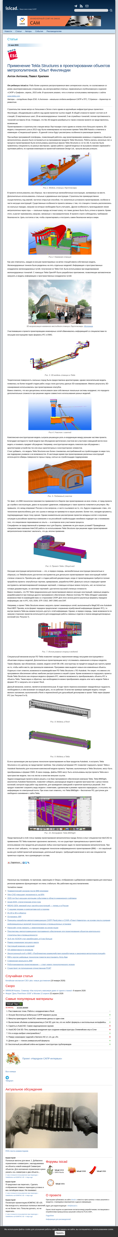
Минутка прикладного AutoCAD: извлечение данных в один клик (36, 1018)
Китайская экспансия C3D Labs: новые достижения (28, 981)
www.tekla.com (13, 96)
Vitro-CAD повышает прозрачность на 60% (25, 895)
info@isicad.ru (72, 1206)
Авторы (28, 31)
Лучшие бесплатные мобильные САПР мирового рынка (32, 1015)
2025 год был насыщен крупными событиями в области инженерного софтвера (42, 898)
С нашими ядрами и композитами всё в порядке (28, 909)
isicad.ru (74, 1200)
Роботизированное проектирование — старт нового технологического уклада (41, 964)
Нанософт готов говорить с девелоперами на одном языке (32, 928)
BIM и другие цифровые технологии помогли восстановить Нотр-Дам (37, 957)
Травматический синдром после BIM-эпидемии (27, 891)
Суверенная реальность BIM (19, 961)
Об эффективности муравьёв (20, 950)
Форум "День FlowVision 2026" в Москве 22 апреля (27, 993)
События (39, 31)
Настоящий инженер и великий (20, 946)
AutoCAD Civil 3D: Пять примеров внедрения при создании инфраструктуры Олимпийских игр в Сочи (52, 1030)
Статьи (18, 31)
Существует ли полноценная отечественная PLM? (29, 968)
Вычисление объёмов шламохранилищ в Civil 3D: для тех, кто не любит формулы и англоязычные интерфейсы (57, 1022)
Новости (8, 31)
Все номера (11, 1071)
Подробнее (50, 1216)
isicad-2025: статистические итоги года (24, 902)
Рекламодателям (54, 31)
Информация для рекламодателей (58, 1219)
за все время (22, 1007)
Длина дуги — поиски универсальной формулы (29, 1041)
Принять (60, 1233)
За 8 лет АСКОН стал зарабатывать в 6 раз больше (29, 939)
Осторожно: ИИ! (14, 917)
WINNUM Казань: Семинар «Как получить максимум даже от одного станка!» (39, 991)
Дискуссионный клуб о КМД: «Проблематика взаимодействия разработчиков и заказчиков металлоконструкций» (56, 953)
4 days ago (29, 1177)
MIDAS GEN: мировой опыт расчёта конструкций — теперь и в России (37, 906)
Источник (88, 326)
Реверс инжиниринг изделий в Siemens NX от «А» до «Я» (33, 1037)
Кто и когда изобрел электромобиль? (24, 1033)
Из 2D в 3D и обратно (16, 913)
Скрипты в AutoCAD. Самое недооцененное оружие (31, 1026)
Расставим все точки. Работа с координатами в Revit (31, 1011)
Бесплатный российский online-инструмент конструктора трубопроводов (39, 1044)
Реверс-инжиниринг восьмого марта (23, 942)
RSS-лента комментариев (17, 1151)
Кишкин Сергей (10, 1158)
